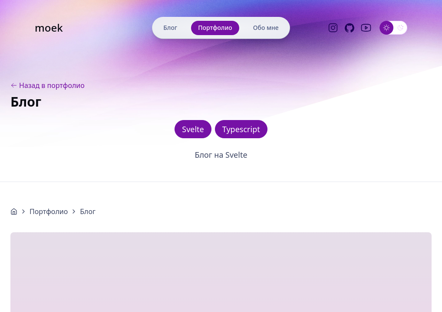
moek (49, 27)
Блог (170, 27)
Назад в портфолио (47, 85)
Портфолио (215, 27)
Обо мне (266, 27)
